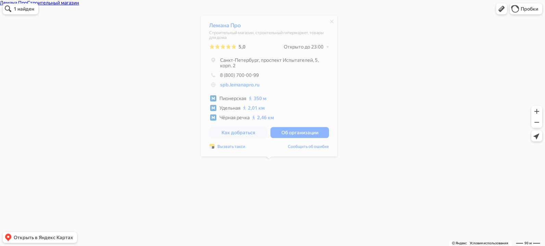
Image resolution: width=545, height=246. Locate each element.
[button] (501, 8)
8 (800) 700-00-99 (234, 77)
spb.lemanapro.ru (239, 86)
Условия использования (489, 243)
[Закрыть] (331, 23)
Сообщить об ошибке (308, 148)
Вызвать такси (231, 148)
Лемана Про (225, 27)
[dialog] (269, 87)
